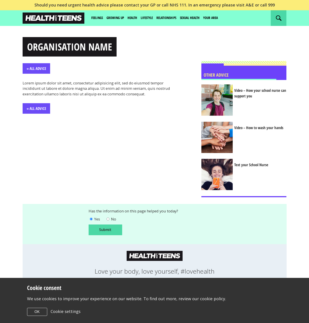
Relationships (172, 17)
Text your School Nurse (255, 166)
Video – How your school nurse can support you (261, 94)
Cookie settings (66, 311)
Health (135, 17)
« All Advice (37, 69)
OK (37, 312)
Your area (220, 17)
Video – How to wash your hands (257, 131)
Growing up (117, 17)
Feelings (97, 17)
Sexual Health (197, 17)
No (115, 220)
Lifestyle (151, 17)
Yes (97, 220)
